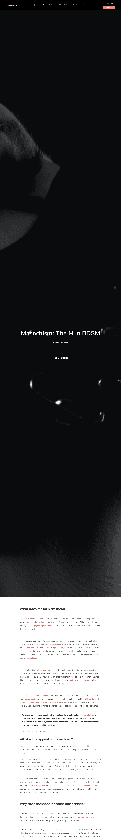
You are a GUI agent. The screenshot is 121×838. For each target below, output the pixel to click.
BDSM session (91, 785)
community (83, 817)
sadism (46, 670)
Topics (83, 5)
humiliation (89, 715)
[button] (34, 5)
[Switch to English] (112, 3)
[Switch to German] (108, 3)
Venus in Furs (32, 648)
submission (32, 658)
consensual (30, 699)
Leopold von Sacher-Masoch (57, 644)
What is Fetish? (71, 5)
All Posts (42, 5)
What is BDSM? (55, 5)
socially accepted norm (79, 680)
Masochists (41, 785)
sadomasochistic (40, 696)
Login (109, 7)
